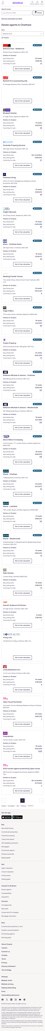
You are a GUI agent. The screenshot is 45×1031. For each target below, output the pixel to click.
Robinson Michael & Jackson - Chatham (19, 375)
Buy (2, 824)
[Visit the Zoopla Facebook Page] (2, 1000)
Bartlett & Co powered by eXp (15, 81)
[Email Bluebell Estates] (22, 133)
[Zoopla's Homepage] (18, 3)
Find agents (11, 805)
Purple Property (9, 343)
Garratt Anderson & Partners (14, 605)
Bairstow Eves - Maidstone (13, 48)
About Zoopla (6, 944)
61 (41, 63)
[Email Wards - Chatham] (22, 494)
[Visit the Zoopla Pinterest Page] (24, 1000)
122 (41, 521)
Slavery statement (8, 966)
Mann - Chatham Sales (12, 244)
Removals (4, 909)
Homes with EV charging (9, 912)
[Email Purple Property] (22, 363)
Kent (18, 805)
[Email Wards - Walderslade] (22, 561)
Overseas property (8, 835)
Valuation (32, 3)
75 (41, 556)
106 (40, 422)
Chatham (30, 805)
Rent (3, 923)
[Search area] (16, 13)
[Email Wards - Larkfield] (22, 526)
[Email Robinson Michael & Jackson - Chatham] (22, 395)
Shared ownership (7, 854)
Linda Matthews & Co (11, 669)
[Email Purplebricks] (22, 756)
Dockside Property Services (14, 145)
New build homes (7, 828)
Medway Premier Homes (13, 276)
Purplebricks (8, 736)
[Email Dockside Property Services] (22, 165)
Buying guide (5, 858)
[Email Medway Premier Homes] (22, 299)
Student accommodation (10, 930)
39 (41, 259)
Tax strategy (6, 970)
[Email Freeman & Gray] (22, 200)
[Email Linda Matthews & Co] (22, 690)
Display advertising (8, 988)
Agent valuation (7, 868)
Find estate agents (8, 850)
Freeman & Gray (9, 177)
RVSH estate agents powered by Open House (21, 768)
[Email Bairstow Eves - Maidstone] (22, 69)
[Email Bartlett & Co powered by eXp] (22, 101)
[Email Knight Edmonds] (22, 232)
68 (41, 326)
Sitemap (4, 977)
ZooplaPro (5, 897)
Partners (4, 901)
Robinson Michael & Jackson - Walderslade (20, 407)
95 (41, 227)
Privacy (4, 963)
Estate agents (6, 889)
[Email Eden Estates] (22, 593)
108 (40, 457)
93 (41, 489)
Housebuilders (6, 893)
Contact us (5, 951)
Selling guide (5, 879)
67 (41, 160)
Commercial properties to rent (12, 926)
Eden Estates (8, 573)
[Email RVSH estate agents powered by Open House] (22, 791)
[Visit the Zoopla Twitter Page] (7, 1000)
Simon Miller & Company (13, 439)
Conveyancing (6, 905)
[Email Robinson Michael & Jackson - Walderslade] (22, 427)
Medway (23, 805)
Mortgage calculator (8, 916)
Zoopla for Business (8, 886)
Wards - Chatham (10, 474)
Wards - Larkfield (10, 506)
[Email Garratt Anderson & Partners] (22, 625)
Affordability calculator (9, 843)
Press (3, 991)
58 (41, 128)
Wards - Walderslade (11, 538)
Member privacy (7, 984)
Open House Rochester (12, 702)
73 (41, 588)
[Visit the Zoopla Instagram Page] (16, 1000)
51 (41, 358)
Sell (2, 864)
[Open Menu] (3, 3)
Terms (3, 959)
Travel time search (7, 839)
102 (40, 390)
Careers (4, 948)
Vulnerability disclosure (10, 995)
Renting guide (6, 937)
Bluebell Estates (10, 113)
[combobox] (16, 11)
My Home (37, 3)
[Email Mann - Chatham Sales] (22, 264)
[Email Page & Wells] (22, 331)
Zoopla (3, 805)
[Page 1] (22, 800)
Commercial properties (9, 832)
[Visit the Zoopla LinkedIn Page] (11, 1000)
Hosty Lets (8, 637)
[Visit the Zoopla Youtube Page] (20, 1000)
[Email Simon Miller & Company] (22, 462)
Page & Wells (8, 311)
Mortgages (5, 847)
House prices (5, 875)
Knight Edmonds (9, 212)
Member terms (6, 980)
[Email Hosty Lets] (22, 657)
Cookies (4, 955)
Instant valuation (7, 872)
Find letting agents (8, 934)
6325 (40, 751)
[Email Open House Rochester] (22, 724)
